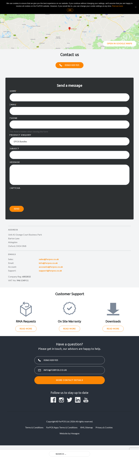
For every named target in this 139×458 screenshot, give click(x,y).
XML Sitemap (86, 429)
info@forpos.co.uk (48, 263)
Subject (14, 149)
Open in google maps (119, 44)
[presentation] (30, 196)
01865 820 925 (72, 65)
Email (13, 105)
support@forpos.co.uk (50, 271)
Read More (26, 329)
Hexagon (75, 435)
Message (15, 163)
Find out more (117, 6)
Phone (14, 118)
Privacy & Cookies (104, 429)
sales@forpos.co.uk (49, 259)
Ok (70, 10)
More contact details (69, 382)
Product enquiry (20, 135)
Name (13, 91)
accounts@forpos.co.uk (51, 267)
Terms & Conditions (34, 429)
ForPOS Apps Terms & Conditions (62, 429)
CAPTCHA (15, 188)
